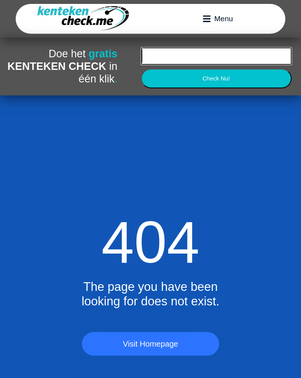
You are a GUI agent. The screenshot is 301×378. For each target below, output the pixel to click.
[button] (218, 19)
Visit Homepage (150, 344)
